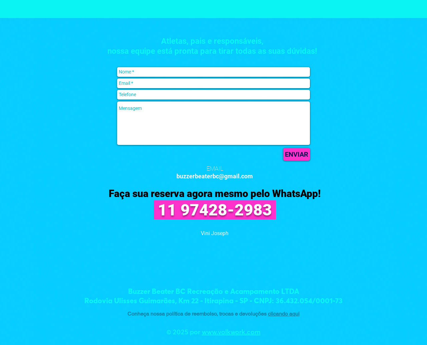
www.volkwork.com (231, 332)
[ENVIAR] (296, 154)
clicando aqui (284, 314)
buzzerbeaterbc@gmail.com (214, 176)
